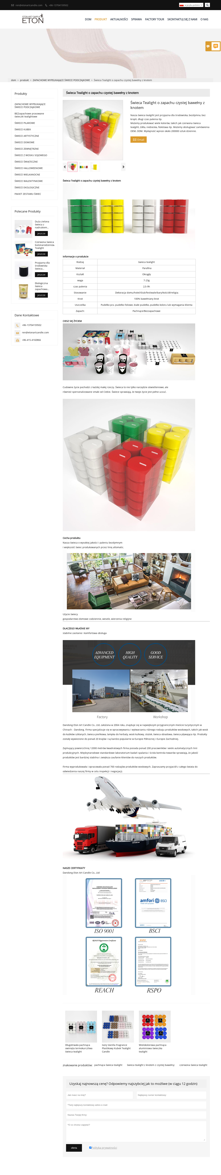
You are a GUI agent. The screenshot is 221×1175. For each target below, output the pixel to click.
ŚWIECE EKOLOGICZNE (27, 187)
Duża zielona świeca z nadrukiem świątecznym (42, 225)
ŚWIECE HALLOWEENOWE (29, 168)
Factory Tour (154, 19)
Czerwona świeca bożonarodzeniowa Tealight (44, 245)
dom (13, 80)
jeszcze (41, 233)
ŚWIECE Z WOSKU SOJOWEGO (31, 155)
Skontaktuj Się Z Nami (182, 19)
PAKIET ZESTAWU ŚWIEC (28, 194)
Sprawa (136, 19)
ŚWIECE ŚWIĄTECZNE (26, 162)
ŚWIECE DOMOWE (24, 142)
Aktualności (119, 19)
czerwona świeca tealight (193, 1068)
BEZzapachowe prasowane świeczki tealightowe (29, 115)
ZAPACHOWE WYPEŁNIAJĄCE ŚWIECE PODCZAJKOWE (61, 80)
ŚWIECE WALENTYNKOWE (29, 181)
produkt (24, 80)
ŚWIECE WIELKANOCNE (27, 175)
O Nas (204, 19)
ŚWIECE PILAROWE (25, 123)
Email (138, 140)
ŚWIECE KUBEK (23, 129)
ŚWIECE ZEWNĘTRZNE (27, 149)
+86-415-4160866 (31, 340)
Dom (88, 19)
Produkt (101, 19)
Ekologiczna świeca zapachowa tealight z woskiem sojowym (41, 286)
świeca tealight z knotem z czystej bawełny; (151, 1068)
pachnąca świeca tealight (108, 1068)
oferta (74, 1151)
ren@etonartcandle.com (29, 5)
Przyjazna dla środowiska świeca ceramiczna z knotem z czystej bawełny (44, 266)
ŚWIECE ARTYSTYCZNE (27, 136)
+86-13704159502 (58, 5)
